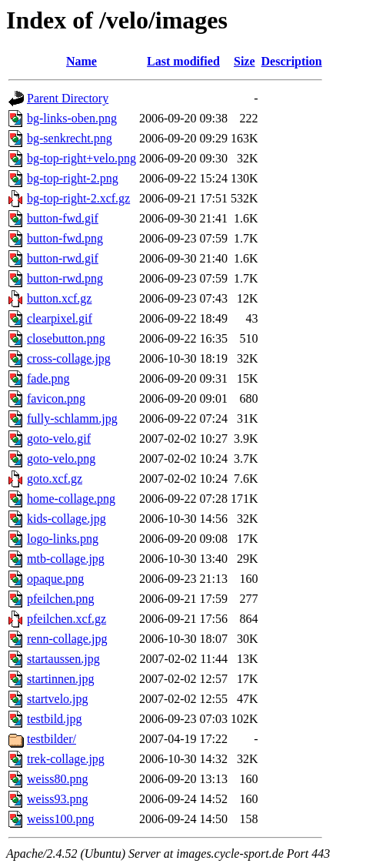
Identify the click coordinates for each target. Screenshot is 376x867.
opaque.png (55, 578)
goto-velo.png (61, 458)
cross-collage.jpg (69, 358)
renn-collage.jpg (67, 638)
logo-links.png (62, 538)
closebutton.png (66, 338)
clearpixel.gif (59, 318)
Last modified (183, 61)
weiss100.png (61, 818)
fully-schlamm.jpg (72, 418)
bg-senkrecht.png (69, 138)
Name (81, 61)
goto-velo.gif (59, 438)
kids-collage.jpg (66, 518)
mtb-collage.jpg (66, 558)
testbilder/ (51, 738)
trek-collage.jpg (66, 758)
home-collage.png (71, 498)
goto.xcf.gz (54, 478)
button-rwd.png (65, 278)
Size (244, 61)
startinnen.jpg (61, 678)
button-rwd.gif (62, 258)
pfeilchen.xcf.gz (66, 618)
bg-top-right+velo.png (81, 158)
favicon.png (56, 398)
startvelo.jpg (57, 698)
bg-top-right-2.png (72, 178)
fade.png (48, 378)
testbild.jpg (54, 718)
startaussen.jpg (63, 658)
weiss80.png (57, 778)
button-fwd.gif (62, 218)
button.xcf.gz (59, 298)
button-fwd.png (65, 238)
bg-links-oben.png (72, 118)
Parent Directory (67, 98)
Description (291, 61)
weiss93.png (57, 798)
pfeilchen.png (61, 598)
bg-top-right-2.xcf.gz (78, 198)
